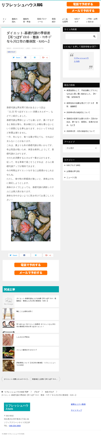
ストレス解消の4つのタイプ (26, 350)
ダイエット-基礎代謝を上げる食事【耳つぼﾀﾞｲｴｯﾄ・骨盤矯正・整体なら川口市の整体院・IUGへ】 (36, 300)
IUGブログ (77, 20)
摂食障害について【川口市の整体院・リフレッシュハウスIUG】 (36, 364)
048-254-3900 (15, 426)
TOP (16, 392)
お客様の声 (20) (73, 171)
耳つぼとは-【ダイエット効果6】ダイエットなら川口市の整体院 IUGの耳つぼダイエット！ (35, 325)
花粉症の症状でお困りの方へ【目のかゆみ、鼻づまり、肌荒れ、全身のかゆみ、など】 (82, 122)
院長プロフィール (42, 20)
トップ (4, 20)
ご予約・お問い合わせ (91, 20)
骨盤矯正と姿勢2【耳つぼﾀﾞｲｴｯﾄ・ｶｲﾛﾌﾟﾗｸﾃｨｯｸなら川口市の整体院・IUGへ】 (46, 379)
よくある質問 (65, 20)
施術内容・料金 (27, 20)
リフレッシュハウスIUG (22, 4)
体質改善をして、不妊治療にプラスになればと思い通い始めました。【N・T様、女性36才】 (82, 93)
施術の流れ (14, 20)
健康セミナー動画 (78, 404)
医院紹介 (54, 20)
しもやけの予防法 (22, 337)
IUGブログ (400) (73, 165)
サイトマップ (76, 410)
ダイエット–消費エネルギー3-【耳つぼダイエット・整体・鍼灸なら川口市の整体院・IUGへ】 (17, 379)
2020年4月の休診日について (78, 112)
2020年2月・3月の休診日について (81, 131)
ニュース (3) (72, 177)
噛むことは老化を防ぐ (24, 311)
